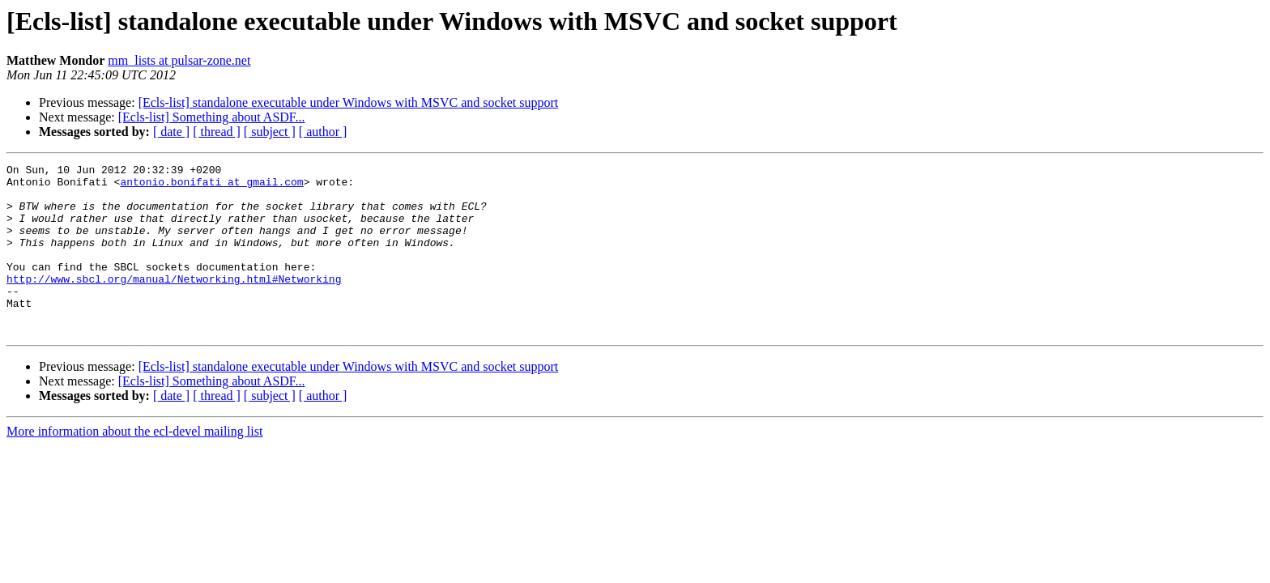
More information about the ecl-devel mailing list (134, 465)
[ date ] (171, 131)
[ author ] (323, 131)
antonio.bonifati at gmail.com (211, 186)
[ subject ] (270, 131)
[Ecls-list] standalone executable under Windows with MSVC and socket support (349, 102)
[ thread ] (217, 131)
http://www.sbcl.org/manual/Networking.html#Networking (173, 303)
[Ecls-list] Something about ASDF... (211, 117)
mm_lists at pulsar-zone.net (179, 60)
